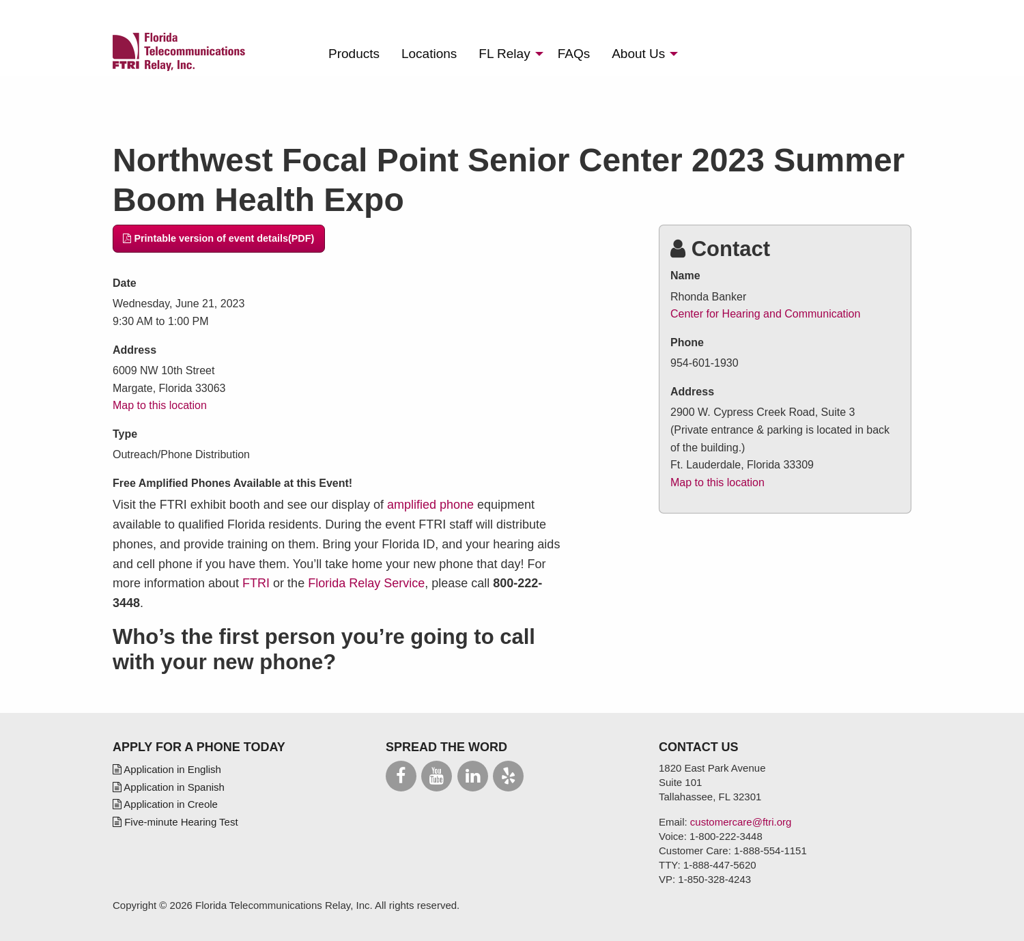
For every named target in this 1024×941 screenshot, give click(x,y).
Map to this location (160, 405)
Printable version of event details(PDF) (218, 238)
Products (354, 53)
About (638, 53)
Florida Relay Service (366, 583)
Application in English (167, 769)
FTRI (256, 583)
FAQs (574, 53)
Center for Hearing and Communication (765, 314)
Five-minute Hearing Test (175, 822)
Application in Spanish (169, 787)
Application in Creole (165, 804)
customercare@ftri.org (741, 822)
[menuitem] (353, 54)
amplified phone (430, 504)
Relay (504, 53)
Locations (429, 53)
